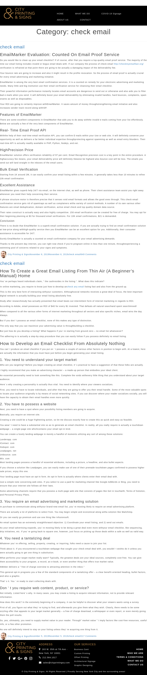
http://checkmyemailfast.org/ (129, 64)
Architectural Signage (85, 661)
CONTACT (85, 20)
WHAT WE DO (82, 13)
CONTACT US (135, 664)
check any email (75, 287)
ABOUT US (62, 20)
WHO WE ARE (135, 653)
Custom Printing (82, 653)
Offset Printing (81, 657)
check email (12, 47)
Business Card (81, 649)
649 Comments (88, 254)
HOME (60, 13)
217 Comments (88, 636)
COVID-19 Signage (111, 13)
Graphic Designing (83, 665)
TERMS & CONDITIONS (130, 657)
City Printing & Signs (19, 254)
